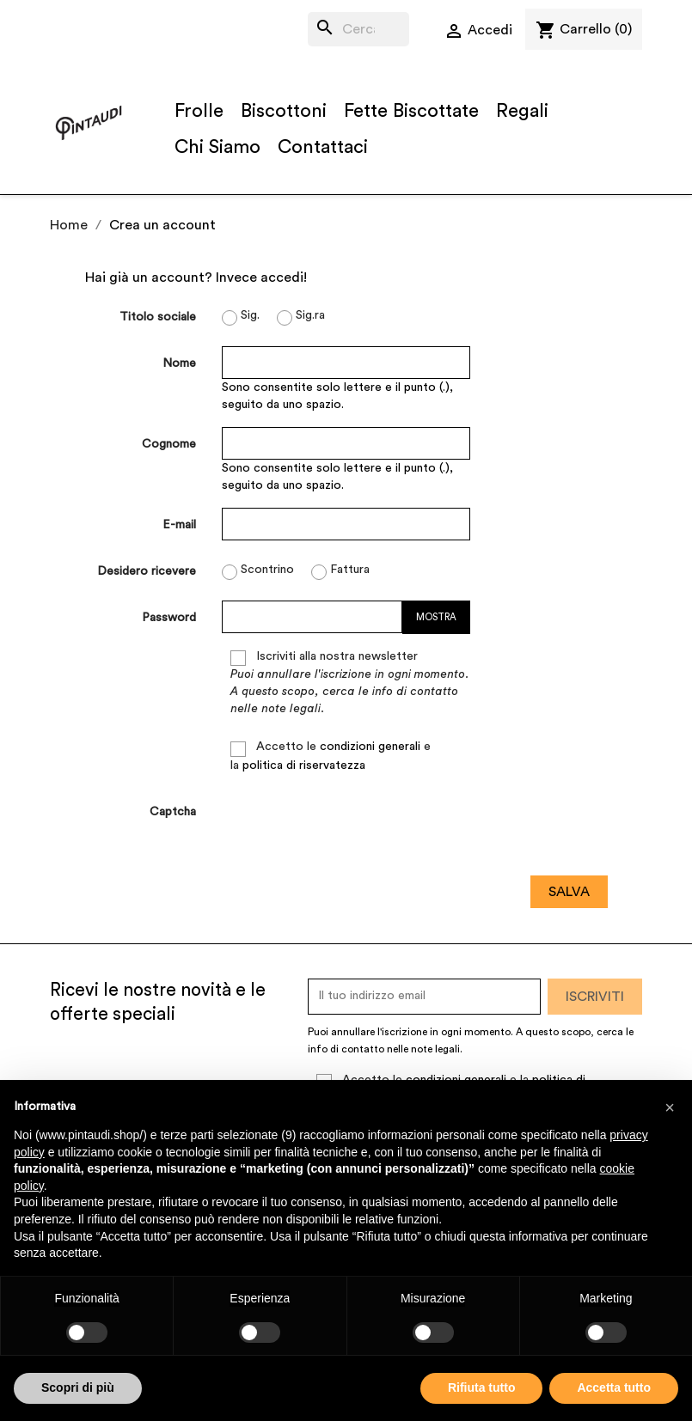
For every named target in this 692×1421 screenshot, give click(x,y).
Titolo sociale (157, 317)
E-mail (179, 525)
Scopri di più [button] (77, 1387)
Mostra (436, 617)
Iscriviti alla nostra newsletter (349, 682)
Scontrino (258, 572)
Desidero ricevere (146, 571)
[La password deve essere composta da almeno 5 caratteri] (312, 617)
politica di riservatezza (303, 765)
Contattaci (323, 146)
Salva (569, 892)
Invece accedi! (261, 277)
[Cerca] (359, 29)
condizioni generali (370, 747)
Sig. (241, 317)
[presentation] (352, 828)
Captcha (173, 812)
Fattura (340, 572)
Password (169, 618)
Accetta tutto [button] (614, 1387)
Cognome (169, 444)
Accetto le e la (330, 756)
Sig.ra (301, 317)
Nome (179, 363)
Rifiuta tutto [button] (482, 1387)
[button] (669, 1107)
